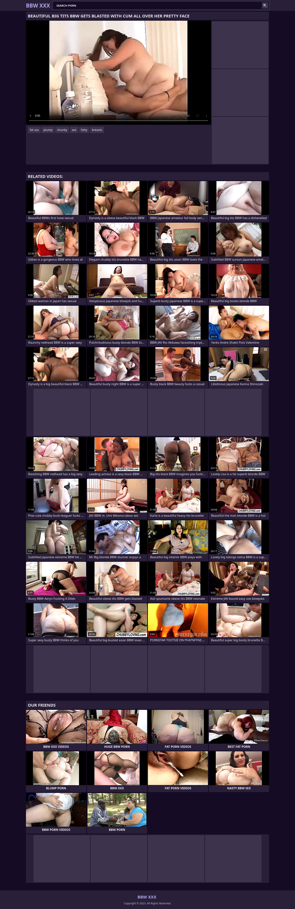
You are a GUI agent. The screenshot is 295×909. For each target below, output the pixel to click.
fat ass (34, 130)
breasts (97, 130)
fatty (84, 130)
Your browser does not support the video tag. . (118, 73)
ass (74, 130)
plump (48, 130)
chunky (62, 130)
